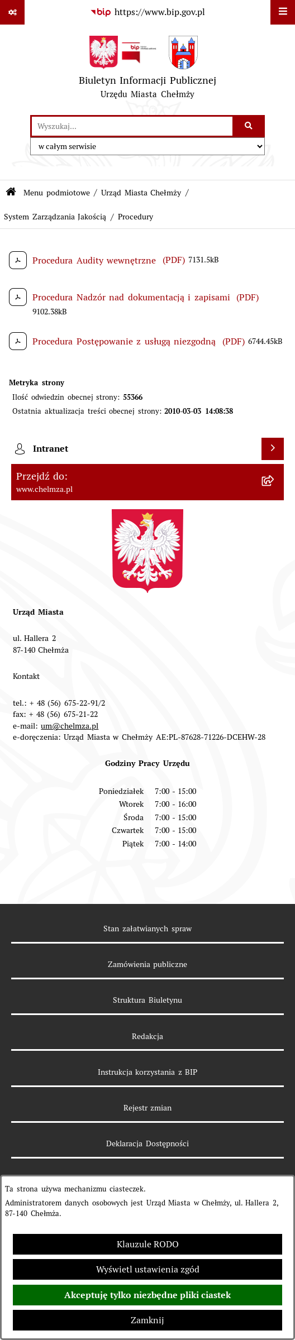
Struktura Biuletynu (147, 1000)
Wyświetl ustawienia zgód (147, 1269)
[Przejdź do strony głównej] (147, 70)
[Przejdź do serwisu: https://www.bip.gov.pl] (147, 12)
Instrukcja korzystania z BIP (148, 1072)
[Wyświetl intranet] (272, 449)
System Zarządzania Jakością (55, 217)
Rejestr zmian (147, 1108)
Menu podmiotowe (56, 193)
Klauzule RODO (148, 1244)
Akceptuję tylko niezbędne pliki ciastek (147, 1295)
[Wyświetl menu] (282, 12)
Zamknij (147, 1320)
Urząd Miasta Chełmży (141, 193)
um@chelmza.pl (69, 726)
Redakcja (147, 1036)
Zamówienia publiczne (148, 964)
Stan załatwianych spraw (147, 928)
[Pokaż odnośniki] (12, 12)
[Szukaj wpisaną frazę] (249, 126)
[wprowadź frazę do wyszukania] (132, 126)
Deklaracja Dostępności (147, 1143)
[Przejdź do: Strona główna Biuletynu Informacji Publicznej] (11, 193)
